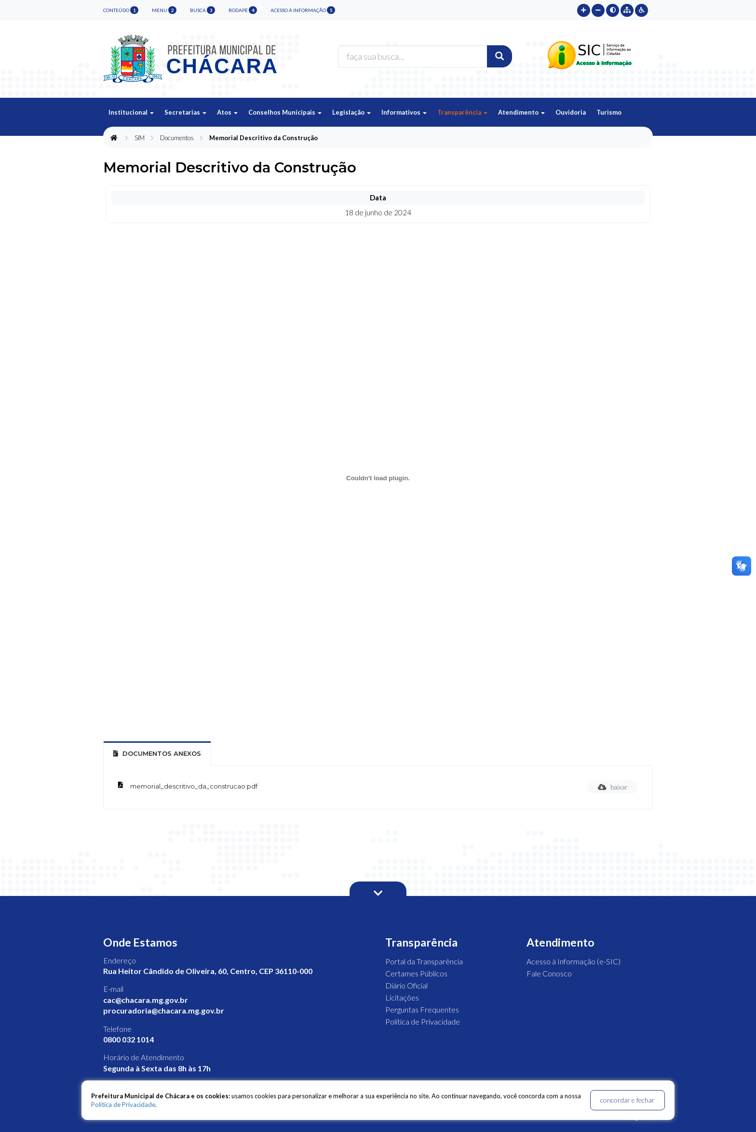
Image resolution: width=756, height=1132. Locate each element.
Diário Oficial (406, 985)
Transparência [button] (462, 112)
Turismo (608, 112)
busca (202, 10)
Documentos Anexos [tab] (157, 753)
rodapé (243, 10)
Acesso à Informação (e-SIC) (573, 961)
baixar (613, 787)
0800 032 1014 (128, 1039)
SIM (140, 138)
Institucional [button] (131, 112)
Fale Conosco (549, 973)
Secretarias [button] (185, 112)
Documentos (177, 138)
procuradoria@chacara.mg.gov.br (163, 1010)
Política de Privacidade (422, 1021)
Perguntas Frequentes (422, 1009)
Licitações (402, 997)
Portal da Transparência (424, 961)
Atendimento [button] (521, 112)
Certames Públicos (416, 973)
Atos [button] (227, 112)
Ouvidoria (570, 112)
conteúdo (120, 10)
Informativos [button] (404, 112)
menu (164, 10)
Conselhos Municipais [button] (285, 112)
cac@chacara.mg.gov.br (145, 999)
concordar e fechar (627, 1100)
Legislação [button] (351, 112)
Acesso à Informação (302, 10)
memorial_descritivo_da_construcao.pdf (193, 786)
